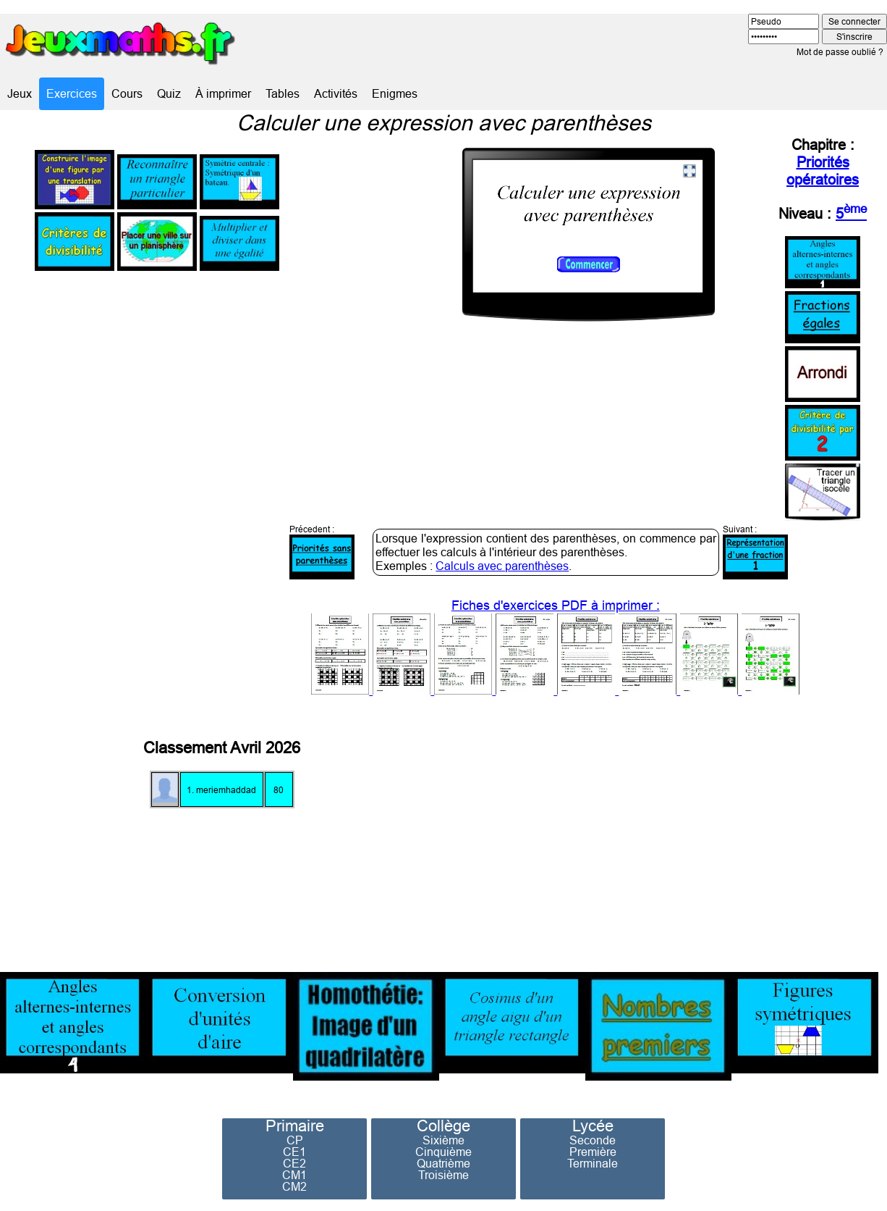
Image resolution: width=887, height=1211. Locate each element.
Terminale (592, 1163)
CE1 (294, 1151)
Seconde (592, 1140)
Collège (443, 1126)
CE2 (294, 1163)
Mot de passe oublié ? (840, 51)
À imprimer (223, 93)
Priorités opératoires (822, 171)
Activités (335, 93)
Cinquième (443, 1151)
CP (295, 1140)
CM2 (294, 1186)
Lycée (593, 1126)
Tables (283, 93)
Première (592, 1151)
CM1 (294, 1175)
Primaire (295, 1126)
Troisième (443, 1175)
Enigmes (394, 93)
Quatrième (443, 1163)
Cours (127, 93)
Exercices (71, 93)
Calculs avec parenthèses (502, 565)
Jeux (19, 93)
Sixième (443, 1140)
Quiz (169, 93)
